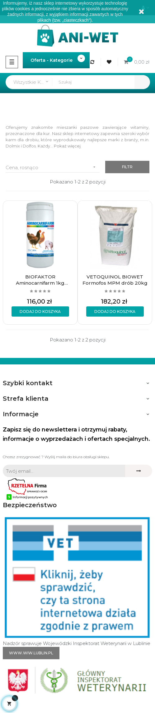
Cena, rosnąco (53, 167)
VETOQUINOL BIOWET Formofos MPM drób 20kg (115, 280)
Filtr (127, 167)
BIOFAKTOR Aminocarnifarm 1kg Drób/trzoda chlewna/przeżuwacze (40, 280)
